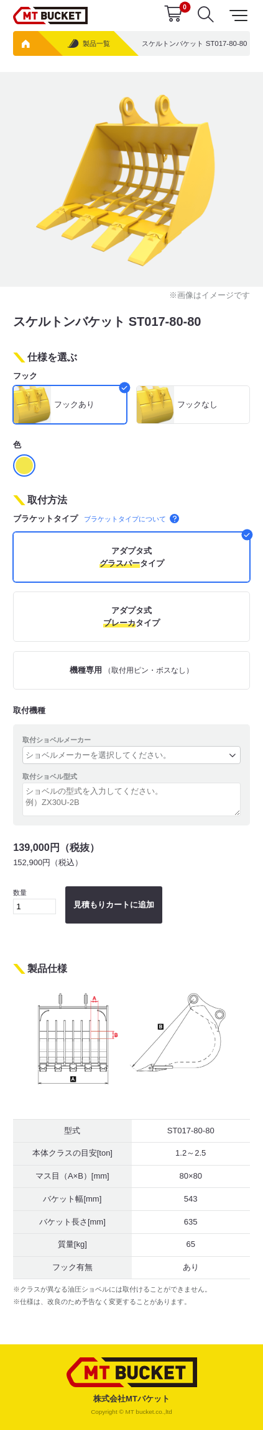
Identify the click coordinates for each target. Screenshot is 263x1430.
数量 (34, 901)
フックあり (74, 404)
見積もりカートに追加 (113, 904)
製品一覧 (88, 43)
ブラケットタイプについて (131, 519)
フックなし (197, 404)
